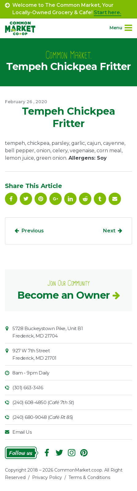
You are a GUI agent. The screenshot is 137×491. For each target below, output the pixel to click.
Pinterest (41, 199)
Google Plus (55, 199)
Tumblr (100, 199)
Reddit (85, 199)
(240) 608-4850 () (43, 402)
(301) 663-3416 (27, 388)
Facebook (11, 199)
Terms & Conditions (89, 477)
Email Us (21, 432)
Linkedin (70, 199)
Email (115, 199)
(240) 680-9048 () (42, 417)
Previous (33, 231)
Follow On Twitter (26, 199)
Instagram (71, 453)
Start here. (107, 12)
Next (109, 231)
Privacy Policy (47, 477)
